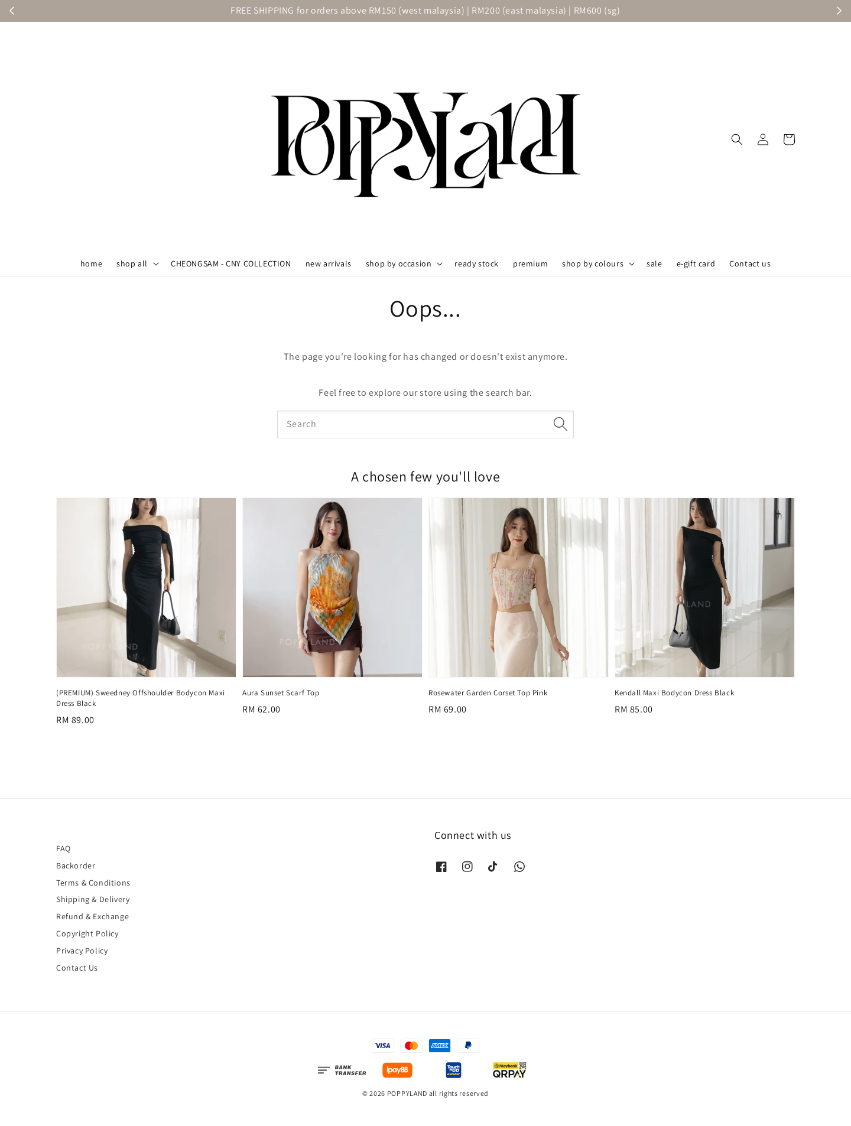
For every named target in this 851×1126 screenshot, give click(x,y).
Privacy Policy (82, 950)
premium (530, 263)
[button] (737, 139)
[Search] (560, 424)
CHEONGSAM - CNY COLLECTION (231, 263)
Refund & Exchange (92, 916)
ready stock (476, 263)
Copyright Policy (87, 933)
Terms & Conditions (93, 882)
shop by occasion (399, 263)
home (91, 263)
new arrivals (329, 263)
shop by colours (592, 263)
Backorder (75, 865)
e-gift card (696, 263)
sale (654, 263)
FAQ (63, 848)
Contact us (750, 263)
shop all (132, 263)
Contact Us (77, 967)
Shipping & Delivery (92, 899)
